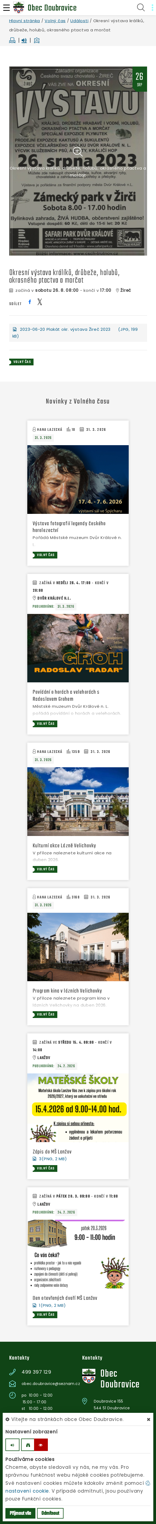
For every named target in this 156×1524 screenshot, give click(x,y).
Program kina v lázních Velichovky (67, 991)
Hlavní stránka (24, 21)
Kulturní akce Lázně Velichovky (64, 846)
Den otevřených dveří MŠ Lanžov (65, 1298)
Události (79, 21)
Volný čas (55, 21)
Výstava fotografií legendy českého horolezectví (69, 527)
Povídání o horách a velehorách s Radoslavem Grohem (66, 695)
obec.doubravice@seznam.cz (51, 1383)
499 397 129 (36, 1372)
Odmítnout (50, 1514)
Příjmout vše (20, 1514)
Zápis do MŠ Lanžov (52, 1152)
